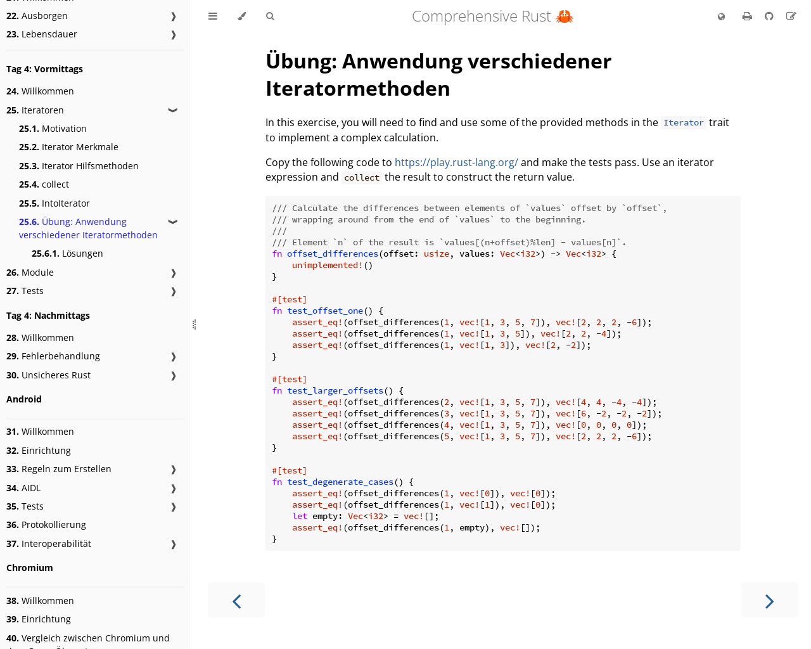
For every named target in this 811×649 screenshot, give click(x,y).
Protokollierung (46, 524)
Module (30, 272)
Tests (25, 291)
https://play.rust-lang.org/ (456, 162)
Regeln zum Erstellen (59, 469)
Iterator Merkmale (68, 147)
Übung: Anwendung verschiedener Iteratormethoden (88, 228)
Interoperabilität (48, 543)
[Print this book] (749, 16)
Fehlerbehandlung (53, 356)
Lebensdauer (41, 34)
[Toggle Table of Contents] (212, 16)
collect (44, 184)
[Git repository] (770, 16)
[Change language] (721, 17)
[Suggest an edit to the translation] (791, 16)
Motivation (53, 128)
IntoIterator (54, 203)
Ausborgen (37, 16)
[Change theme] (241, 16)
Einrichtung (38, 450)
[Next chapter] (769, 599)
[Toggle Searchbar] (270, 16)
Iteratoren (35, 110)
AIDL (23, 488)
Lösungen (67, 253)
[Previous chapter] (236, 599)
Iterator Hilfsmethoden (79, 166)
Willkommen (40, 91)
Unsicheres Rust (48, 375)
